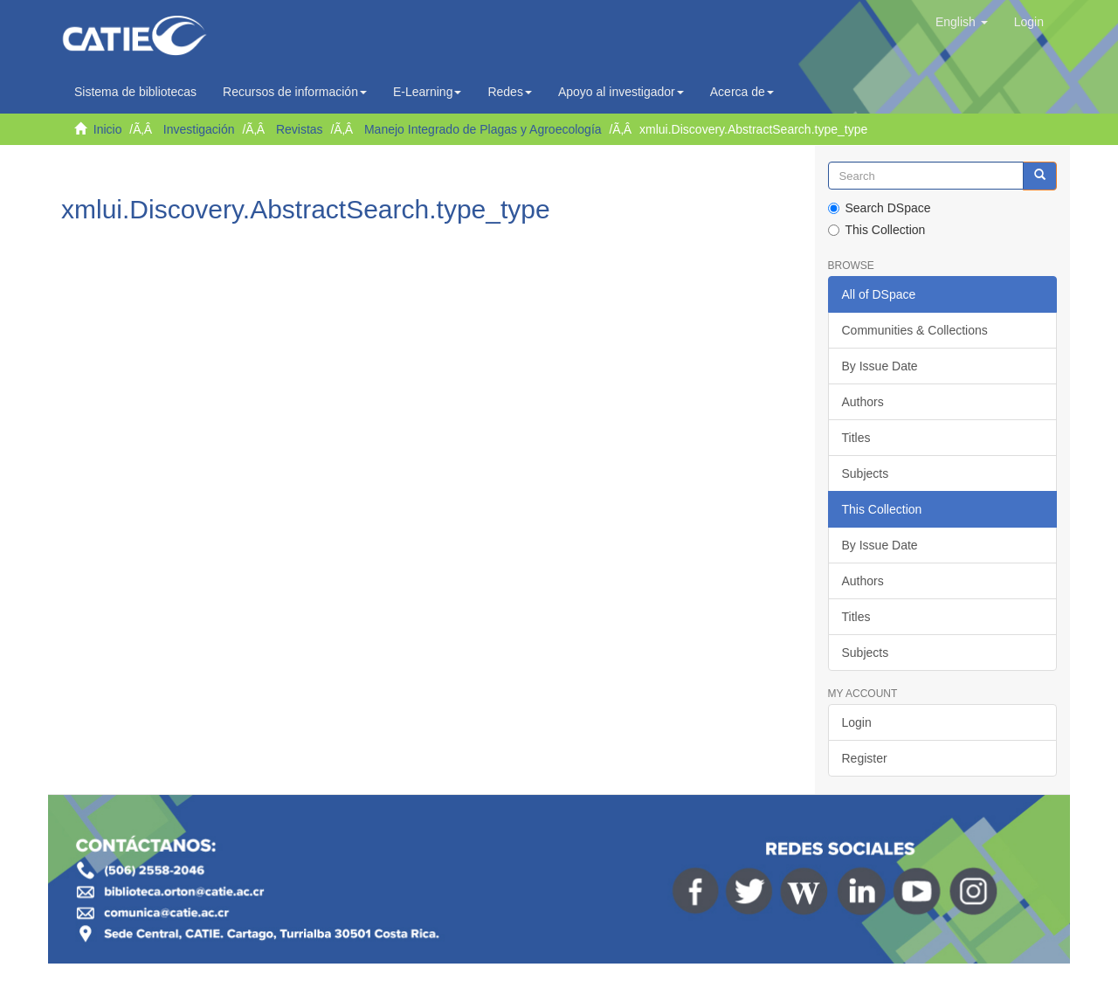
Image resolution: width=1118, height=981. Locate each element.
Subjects (865, 473)
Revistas (299, 129)
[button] (961, 22)
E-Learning (427, 92)
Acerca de (742, 92)
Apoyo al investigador (621, 92)
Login (857, 722)
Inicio (107, 129)
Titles (856, 438)
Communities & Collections (915, 330)
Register (864, 758)
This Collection (877, 230)
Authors (863, 402)
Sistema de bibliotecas (135, 92)
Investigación (199, 129)
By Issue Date (880, 366)
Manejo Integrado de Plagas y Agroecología (483, 129)
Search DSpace (879, 208)
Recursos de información (295, 92)
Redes (509, 92)
